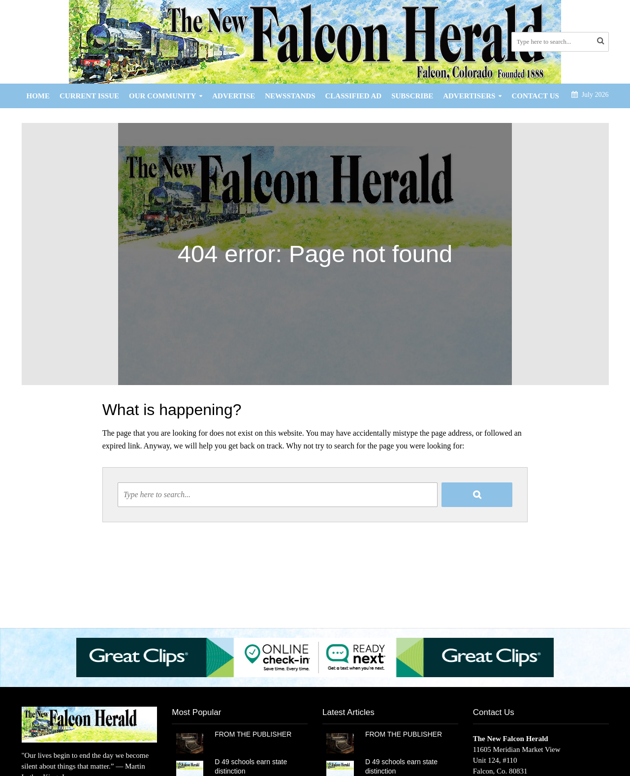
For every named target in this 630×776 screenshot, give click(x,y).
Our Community (162, 96)
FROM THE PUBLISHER (255, 734)
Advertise (233, 96)
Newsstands (290, 96)
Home (38, 96)
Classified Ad (353, 96)
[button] (315, 657)
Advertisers (469, 96)
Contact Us (535, 96)
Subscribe (412, 96)
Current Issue (89, 96)
